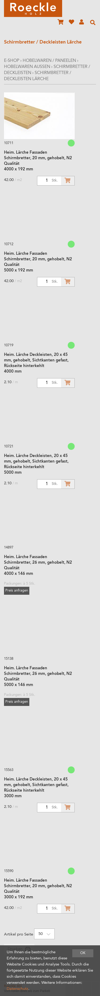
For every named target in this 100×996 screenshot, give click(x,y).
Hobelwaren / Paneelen (49, 61)
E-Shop (11, 61)
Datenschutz (17, 989)
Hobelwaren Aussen (27, 67)
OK (82, 953)
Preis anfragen (16, 590)
